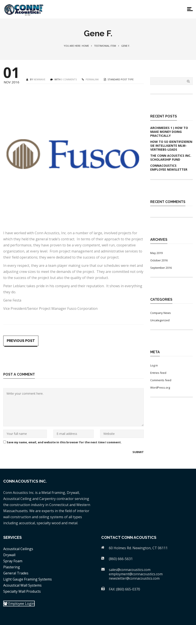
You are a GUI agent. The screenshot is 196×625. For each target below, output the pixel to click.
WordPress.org (160, 387)
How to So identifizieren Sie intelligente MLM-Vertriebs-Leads (171, 146)
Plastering (11, 567)
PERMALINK (92, 79)
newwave (39, 79)
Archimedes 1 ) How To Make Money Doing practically (169, 132)
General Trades (15, 573)
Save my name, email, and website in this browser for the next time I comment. (64, 442)
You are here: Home (76, 45)
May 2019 (156, 253)
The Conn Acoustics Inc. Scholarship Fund (170, 158)
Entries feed (158, 373)
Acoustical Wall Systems (22, 585)
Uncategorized (160, 320)
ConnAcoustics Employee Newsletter (168, 168)
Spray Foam (12, 561)
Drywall (9, 554)
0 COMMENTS (69, 79)
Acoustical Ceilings (18, 548)
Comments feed (160, 380)
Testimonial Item (105, 45)
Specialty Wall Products (22, 591)
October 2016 (159, 260)
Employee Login (19, 603)
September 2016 (161, 268)
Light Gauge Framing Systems (27, 579)
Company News (160, 313)
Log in (154, 365)
